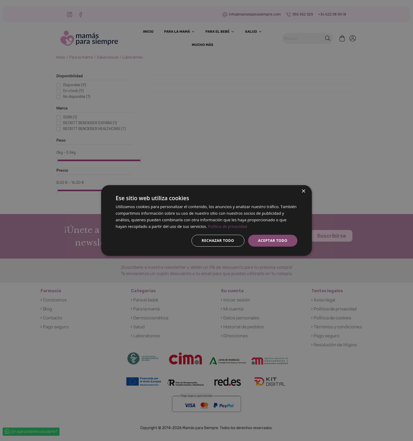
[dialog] (206, 220)
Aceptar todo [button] (272, 240)
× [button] (303, 191)
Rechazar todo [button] (218, 240)
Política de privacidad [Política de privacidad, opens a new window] (227, 226)
